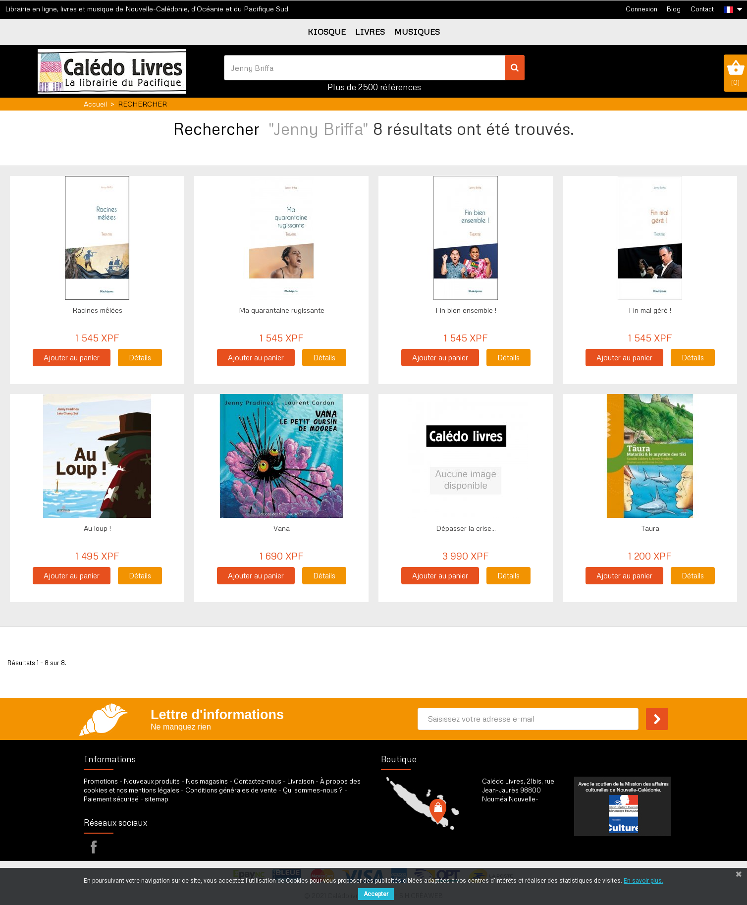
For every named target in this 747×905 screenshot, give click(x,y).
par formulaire (530, 842)
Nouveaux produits (152, 781)
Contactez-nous (257, 781)
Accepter (376, 894)
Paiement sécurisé (111, 799)
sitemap (156, 799)
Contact (702, 9)
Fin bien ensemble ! (465, 310)
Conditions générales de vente (231, 790)
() (735, 72)
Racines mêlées (97, 310)
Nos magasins (207, 781)
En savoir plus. (643, 880)
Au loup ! (97, 528)
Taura (650, 528)
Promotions (101, 781)
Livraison (300, 781)
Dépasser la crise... (466, 528)
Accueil (95, 104)
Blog (674, 9)
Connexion (641, 9)
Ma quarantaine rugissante (281, 310)
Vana (281, 528)
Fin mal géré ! (650, 310)
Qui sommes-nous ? (313, 790)
